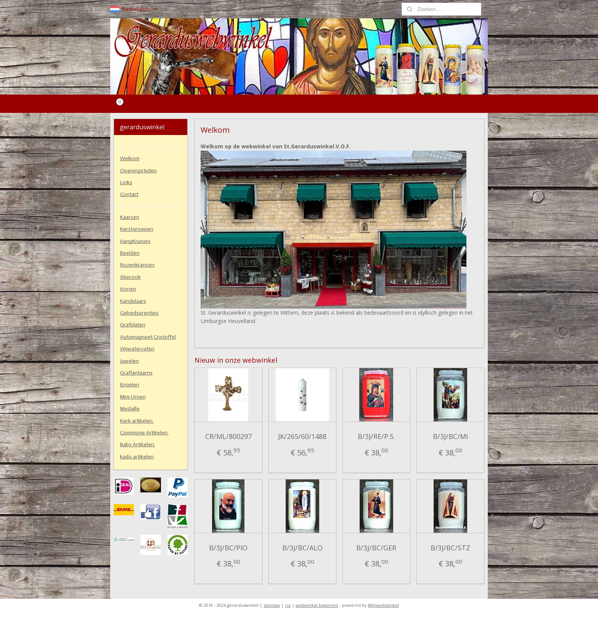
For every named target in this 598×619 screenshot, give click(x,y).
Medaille (130, 408)
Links (126, 182)
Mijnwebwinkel (383, 605)
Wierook (130, 277)
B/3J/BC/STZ (450, 547)
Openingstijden (138, 170)
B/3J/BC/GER (377, 547)
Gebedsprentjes (139, 313)
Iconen (128, 289)
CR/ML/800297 (228, 436)
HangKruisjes (135, 241)
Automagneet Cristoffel (148, 337)
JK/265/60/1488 (302, 436)
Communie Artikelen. (144, 432)
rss (288, 605)
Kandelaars (133, 301)
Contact (129, 194)
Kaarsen (129, 217)
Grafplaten (132, 325)
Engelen (129, 384)
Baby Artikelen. (137, 444)
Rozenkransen (137, 265)
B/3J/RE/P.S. (376, 436)
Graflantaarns (136, 373)
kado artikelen (137, 456)
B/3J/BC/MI (450, 436)
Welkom (130, 158)
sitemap (272, 605)
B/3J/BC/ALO (302, 547)
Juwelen (129, 361)
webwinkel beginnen (317, 605)
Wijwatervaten (137, 349)
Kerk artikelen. (137, 421)
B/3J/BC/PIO (228, 547)
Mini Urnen (133, 397)
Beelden (130, 253)
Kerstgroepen (136, 229)
